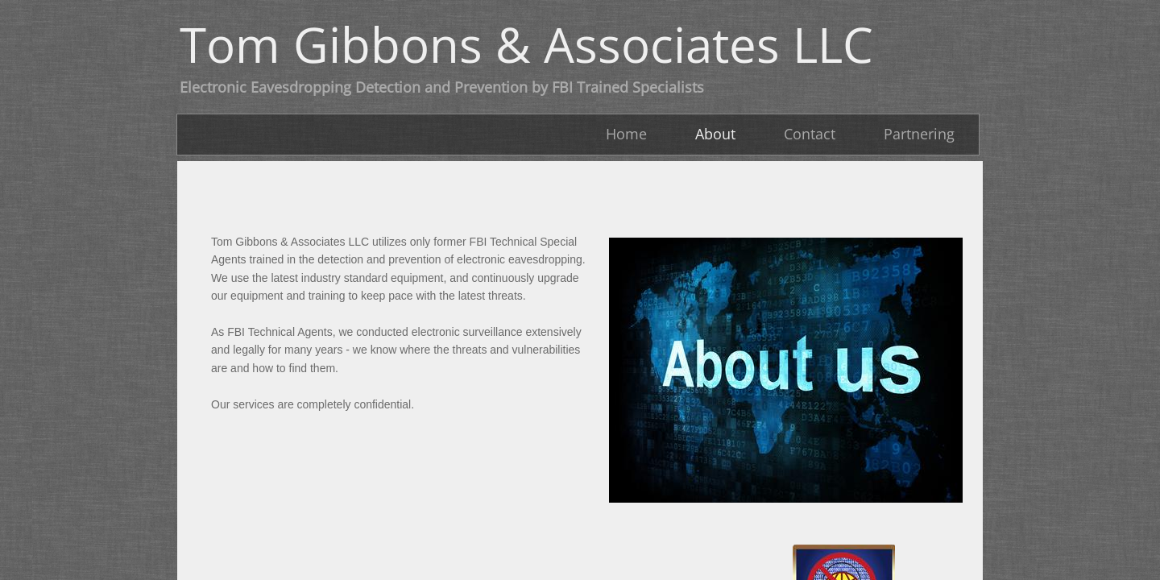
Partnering (919, 133)
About (715, 133)
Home (626, 133)
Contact (809, 133)
